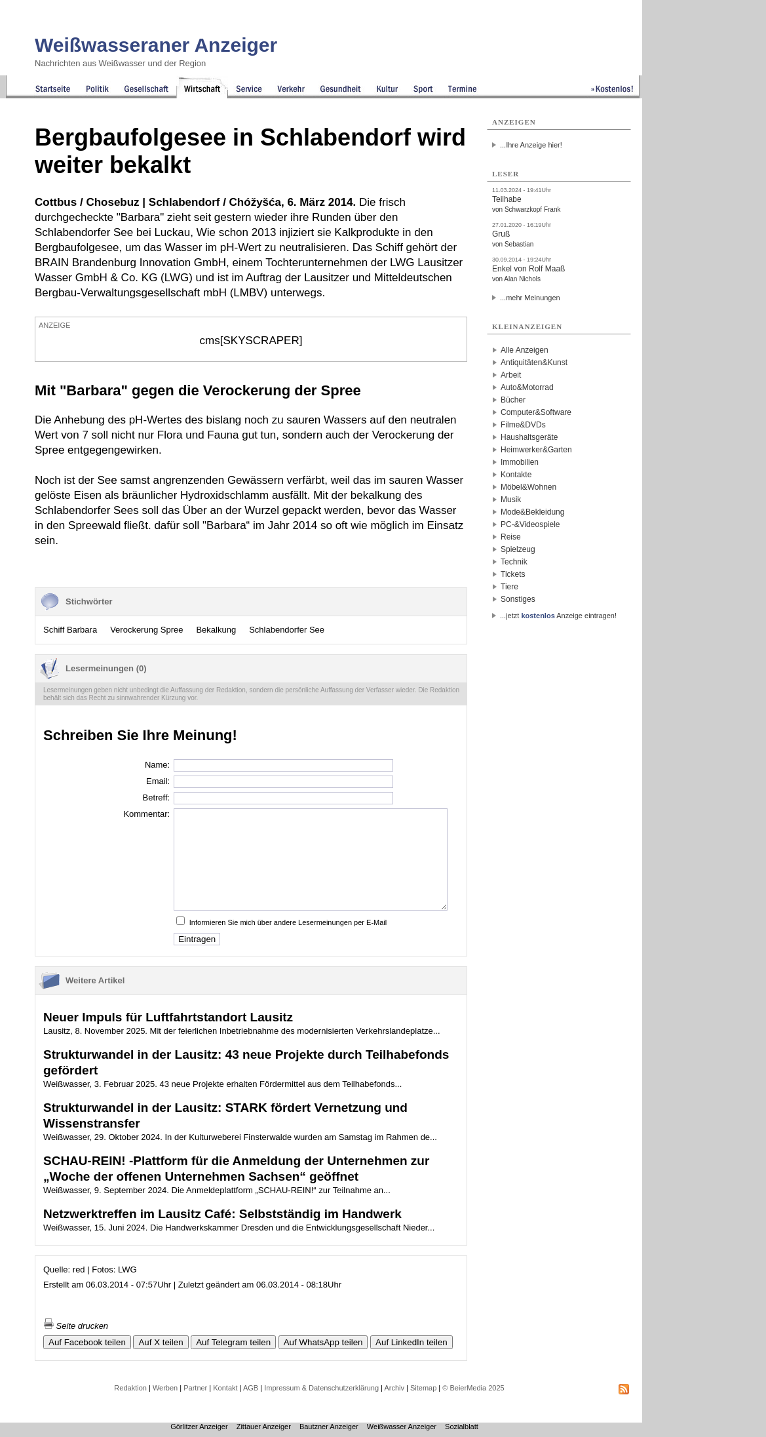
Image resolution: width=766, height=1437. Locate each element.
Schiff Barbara (70, 630)
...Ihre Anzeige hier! (531, 145)
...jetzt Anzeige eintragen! (558, 615)
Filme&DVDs (523, 425)
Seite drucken (75, 1326)
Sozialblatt (461, 1426)
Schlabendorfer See (286, 630)
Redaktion (130, 1388)
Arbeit (511, 375)
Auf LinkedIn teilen (411, 1342)
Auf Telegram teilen (233, 1342)
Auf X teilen (160, 1342)
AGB (250, 1388)
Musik (511, 499)
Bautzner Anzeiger (328, 1426)
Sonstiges (518, 599)
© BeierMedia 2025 (473, 1388)
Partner (195, 1388)
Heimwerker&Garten (536, 449)
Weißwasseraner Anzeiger (156, 44)
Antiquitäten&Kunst (534, 362)
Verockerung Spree (146, 630)
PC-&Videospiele (530, 524)
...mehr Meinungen (530, 297)
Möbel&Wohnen (528, 487)
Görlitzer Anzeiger (198, 1426)
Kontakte (516, 474)
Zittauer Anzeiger (264, 1426)
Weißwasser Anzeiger (401, 1426)
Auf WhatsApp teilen (323, 1342)
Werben (165, 1388)
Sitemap (423, 1388)
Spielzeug (518, 549)
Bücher (513, 400)
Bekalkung (216, 630)
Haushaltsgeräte (529, 437)
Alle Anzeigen (524, 350)
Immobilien (520, 462)
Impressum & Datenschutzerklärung (321, 1388)
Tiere (509, 586)
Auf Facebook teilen (87, 1342)
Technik (514, 562)
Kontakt (225, 1388)
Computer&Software (536, 412)
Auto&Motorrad (527, 387)
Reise (511, 537)
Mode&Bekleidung (532, 512)
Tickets (513, 574)
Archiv (394, 1388)
